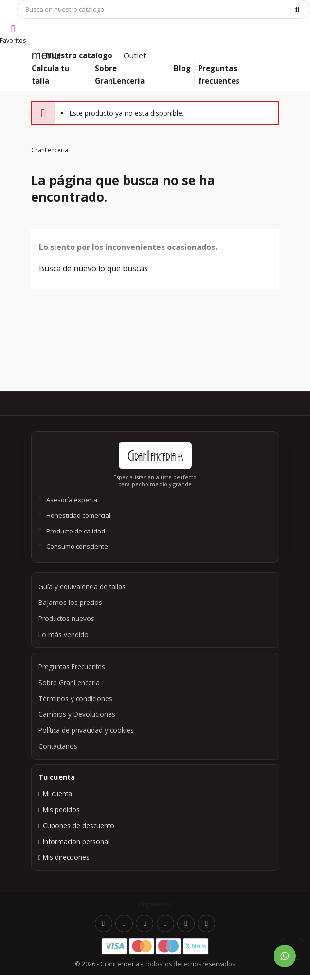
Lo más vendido (63, 634)
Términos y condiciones (75, 698)
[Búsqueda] (163, 9)
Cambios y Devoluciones (76, 714)
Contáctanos (57, 746)
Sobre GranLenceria (69, 682)
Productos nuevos (66, 618)
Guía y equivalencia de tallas (82, 586)
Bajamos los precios (70, 602)
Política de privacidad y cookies (86, 730)
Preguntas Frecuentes (71, 666)
